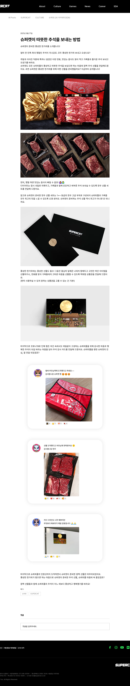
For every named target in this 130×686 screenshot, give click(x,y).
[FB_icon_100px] (110, 647)
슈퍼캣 (24, 594)
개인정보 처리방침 (10, 648)
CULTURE (39, 17)
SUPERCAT (26, 17)
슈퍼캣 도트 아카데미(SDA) (59, 17)
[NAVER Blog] (128, 647)
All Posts (12, 17)
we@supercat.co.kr (38, 676)
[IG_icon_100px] (116, 647)
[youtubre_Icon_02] (122, 647)
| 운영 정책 (20, 648)
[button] (42, 6)
